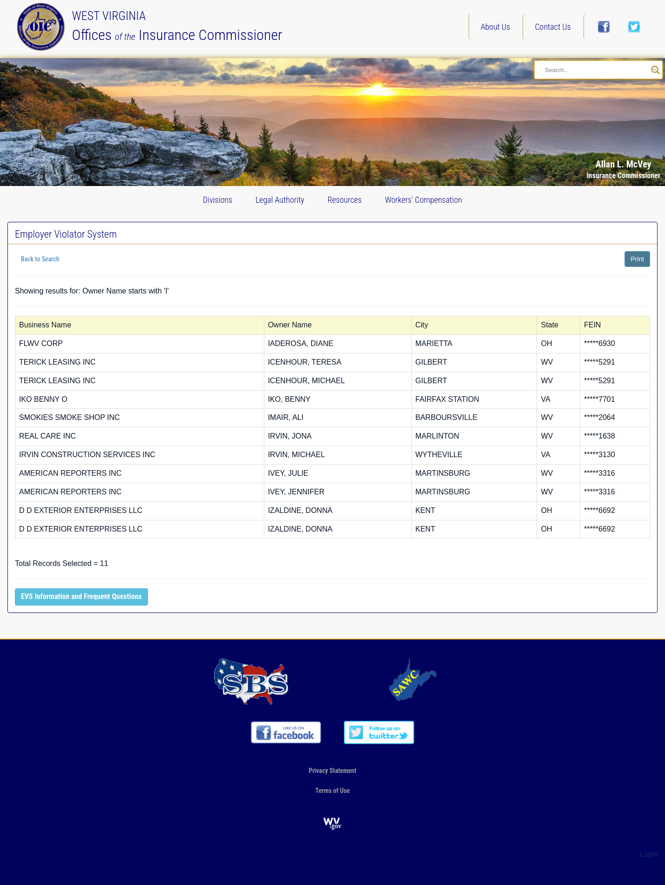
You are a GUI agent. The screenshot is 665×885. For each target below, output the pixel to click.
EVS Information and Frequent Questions (81, 596)
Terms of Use (332, 790)
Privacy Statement (332, 770)
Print (637, 259)
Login (649, 854)
